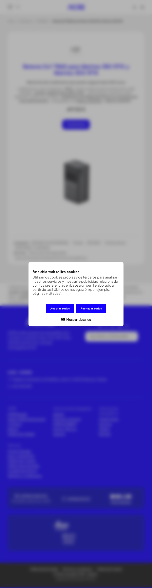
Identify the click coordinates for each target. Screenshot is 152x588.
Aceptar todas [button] (60, 308)
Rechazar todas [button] (91, 308)
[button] (76, 319)
